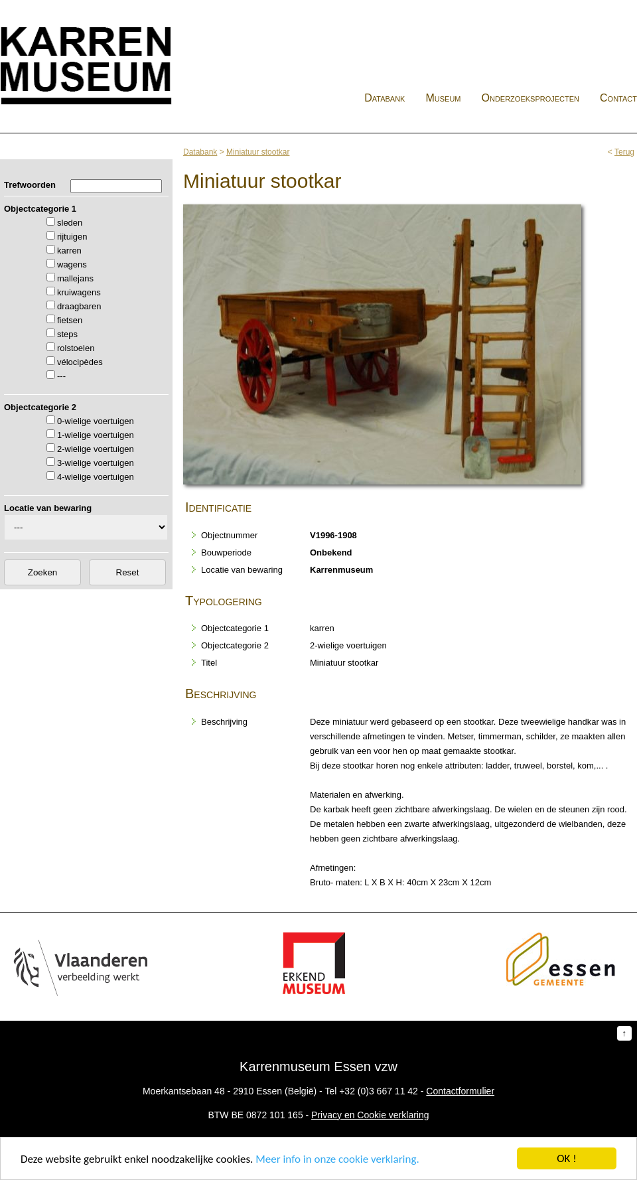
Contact (618, 98)
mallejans (75, 278)
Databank (384, 98)
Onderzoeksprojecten (531, 98)
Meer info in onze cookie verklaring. (337, 1159)
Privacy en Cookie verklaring (370, 1115)
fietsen (69, 320)
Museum (442, 98)
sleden (69, 223)
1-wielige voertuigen (95, 435)
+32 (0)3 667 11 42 (378, 1091)
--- (61, 376)
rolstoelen (75, 348)
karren (69, 251)
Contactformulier (460, 1091)
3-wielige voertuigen (95, 463)
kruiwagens (79, 292)
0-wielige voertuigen (95, 421)
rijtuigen (72, 237)
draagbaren (79, 306)
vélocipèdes (80, 362)
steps (67, 334)
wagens (72, 264)
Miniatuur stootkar (257, 152)
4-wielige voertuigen (95, 477)
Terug (624, 152)
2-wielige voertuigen (95, 449)
